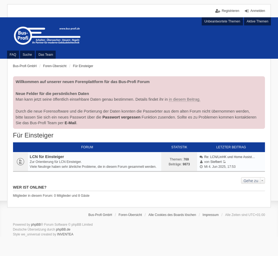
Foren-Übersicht (130, 215)
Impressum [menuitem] (211, 215)
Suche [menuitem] (27, 55)
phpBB (36, 225)
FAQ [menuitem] (13, 55)
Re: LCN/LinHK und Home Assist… (229, 157)
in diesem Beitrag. (184, 99)
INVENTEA (65, 234)
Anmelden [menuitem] (257, 11)
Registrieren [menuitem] (230, 11)
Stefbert (216, 162)
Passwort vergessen (121, 117)
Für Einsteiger (33, 135)
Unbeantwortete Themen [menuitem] (222, 21)
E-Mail (70, 123)
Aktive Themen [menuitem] (257, 21)
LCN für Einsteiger (47, 157)
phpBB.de (63, 229)
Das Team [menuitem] (46, 55)
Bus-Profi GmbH (100, 215)
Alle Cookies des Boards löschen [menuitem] (172, 215)
